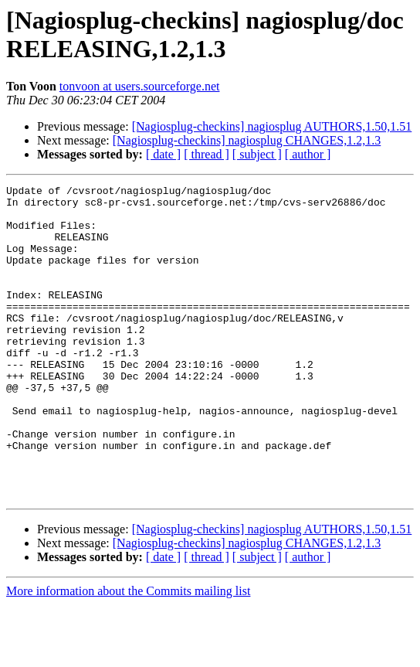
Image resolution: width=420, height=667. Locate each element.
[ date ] (163, 154)
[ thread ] (206, 154)
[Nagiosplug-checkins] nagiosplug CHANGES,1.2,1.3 (247, 140)
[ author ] (308, 154)
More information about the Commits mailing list (128, 653)
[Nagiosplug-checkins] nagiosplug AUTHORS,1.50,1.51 (272, 126)
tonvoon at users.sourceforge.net (139, 86)
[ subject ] (257, 154)
